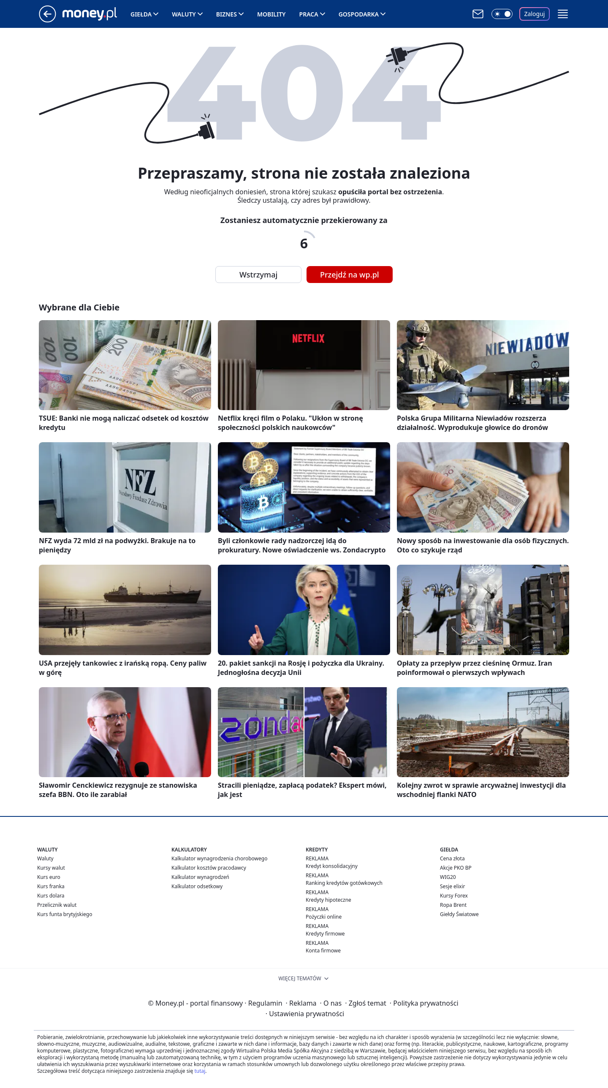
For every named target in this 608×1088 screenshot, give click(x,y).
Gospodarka (359, 14)
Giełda (141, 14)
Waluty (184, 14)
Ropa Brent (453, 904)
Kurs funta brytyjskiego (64, 914)
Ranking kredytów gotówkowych (344, 883)
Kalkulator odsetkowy (197, 886)
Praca (308, 14)
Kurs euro (48, 877)
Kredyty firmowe (325, 933)
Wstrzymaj (258, 274)
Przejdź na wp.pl (349, 274)
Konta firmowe (323, 950)
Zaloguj (534, 14)
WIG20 (448, 877)
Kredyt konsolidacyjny (332, 866)
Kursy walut (51, 867)
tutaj (199, 1070)
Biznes (226, 14)
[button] (563, 14)
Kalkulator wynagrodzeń (200, 877)
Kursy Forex (454, 895)
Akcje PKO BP (456, 867)
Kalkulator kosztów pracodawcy (208, 867)
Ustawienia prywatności (305, 1013)
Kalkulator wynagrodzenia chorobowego (219, 858)
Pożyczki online (324, 916)
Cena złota (452, 858)
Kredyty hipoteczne (328, 899)
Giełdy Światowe (459, 914)
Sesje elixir (452, 886)
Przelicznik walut (56, 904)
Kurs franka (51, 886)
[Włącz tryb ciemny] (502, 14)
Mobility (271, 14)
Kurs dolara (51, 895)
